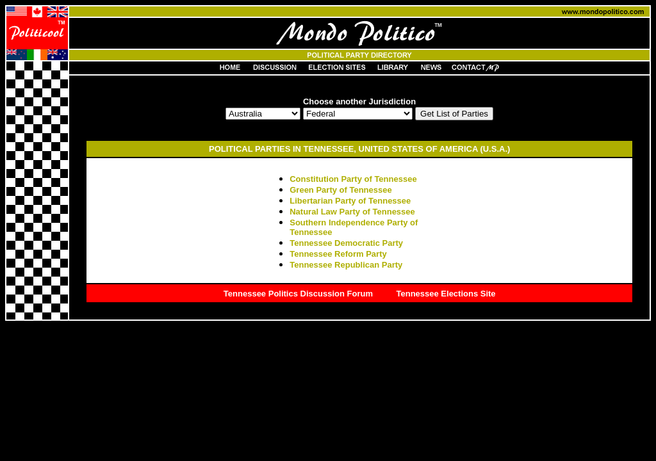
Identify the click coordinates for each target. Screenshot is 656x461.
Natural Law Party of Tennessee (352, 211)
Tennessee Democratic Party (346, 243)
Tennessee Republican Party (346, 265)
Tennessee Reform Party (338, 254)
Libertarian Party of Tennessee (350, 201)
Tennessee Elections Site (446, 293)
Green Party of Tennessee (340, 190)
